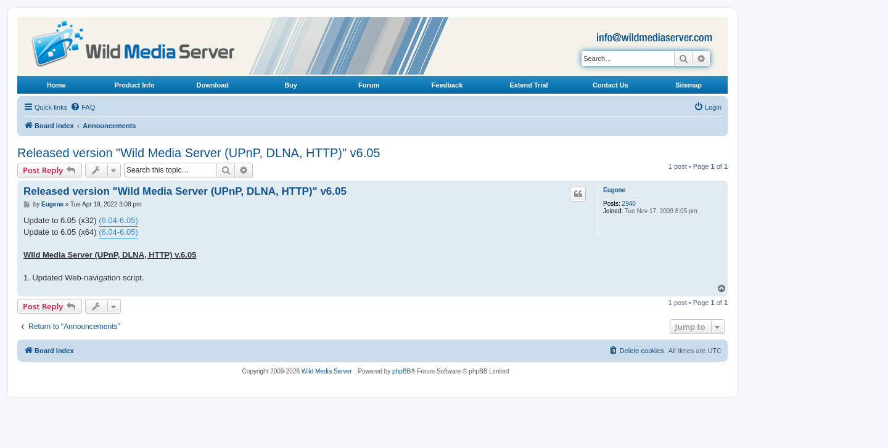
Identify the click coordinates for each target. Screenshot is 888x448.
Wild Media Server (327, 371)
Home (56, 85)
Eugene (614, 190)
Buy (290, 85)
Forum (368, 85)
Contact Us (610, 85)
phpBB (401, 371)
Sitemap (688, 85)
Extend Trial (528, 85)
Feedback (447, 85)
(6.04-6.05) (118, 220)
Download (213, 85)
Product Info (135, 85)
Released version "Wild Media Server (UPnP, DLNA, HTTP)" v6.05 (198, 153)
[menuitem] (82, 107)
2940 (629, 203)
